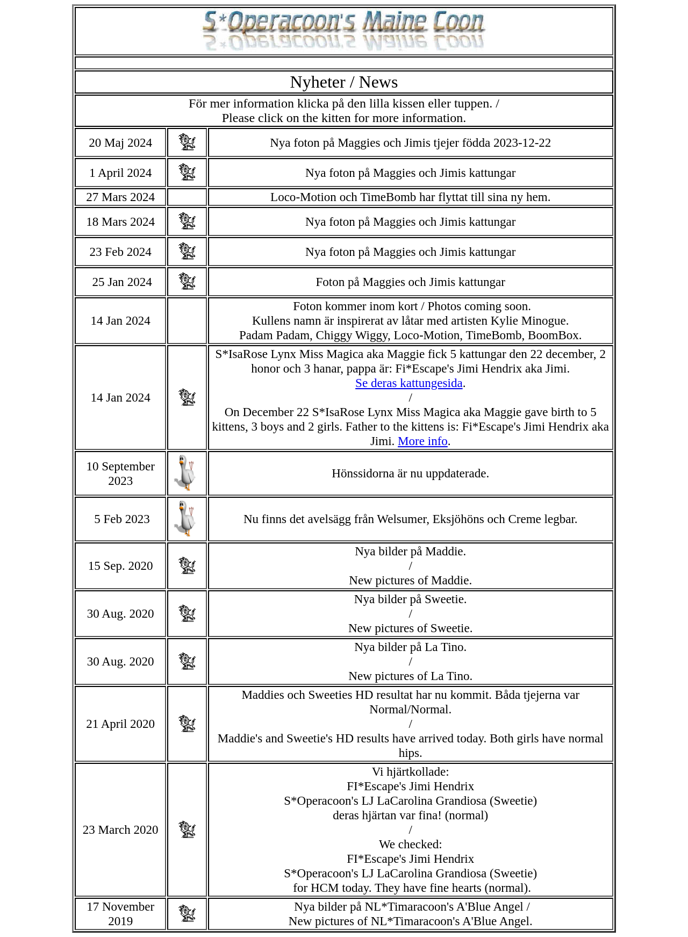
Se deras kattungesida (409, 383)
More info (423, 441)
